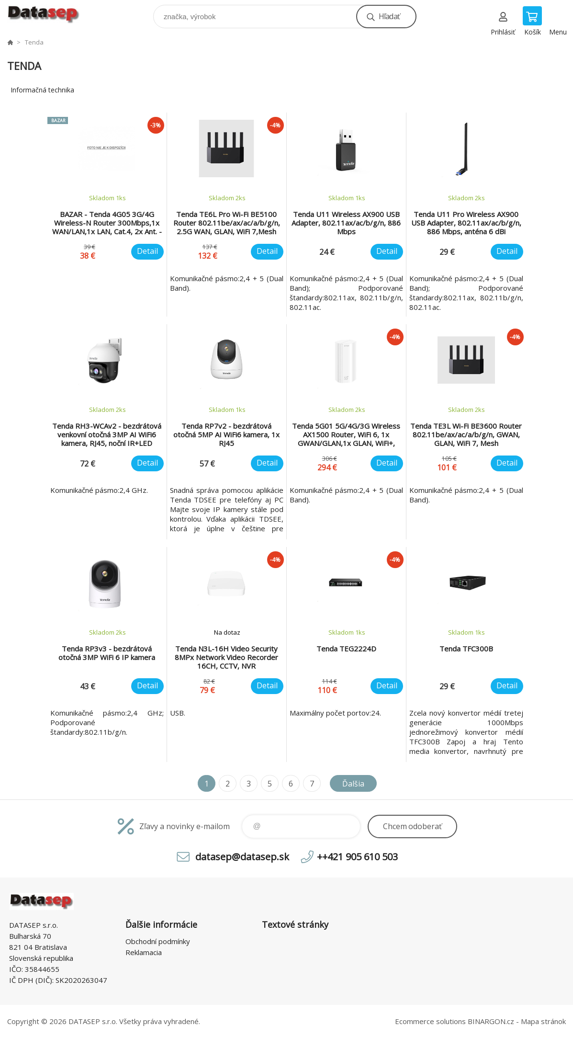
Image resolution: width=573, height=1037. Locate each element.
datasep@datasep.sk (242, 856)
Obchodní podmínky (157, 941)
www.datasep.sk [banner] (49, 14)
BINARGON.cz (491, 1021)
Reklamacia (143, 952)
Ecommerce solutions (430, 1021)
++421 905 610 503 (357, 856)
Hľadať (389, 16)
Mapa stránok (543, 1021)
